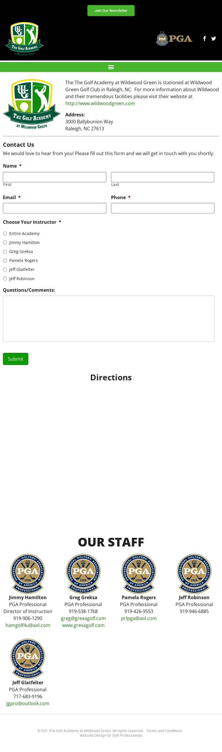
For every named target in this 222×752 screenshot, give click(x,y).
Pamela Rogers (23, 260)
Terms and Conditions (164, 730)
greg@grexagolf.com (83, 618)
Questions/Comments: (29, 290)
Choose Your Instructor (32, 222)
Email (12, 198)
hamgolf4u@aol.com (27, 625)
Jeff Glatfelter (22, 269)
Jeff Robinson (22, 278)
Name (12, 166)
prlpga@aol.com (139, 618)
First (7, 184)
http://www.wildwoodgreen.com (100, 103)
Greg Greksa (21, 251)
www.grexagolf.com (83, 625)
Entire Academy (24, 233)
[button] (111, 67)
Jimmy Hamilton (24, 242)
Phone (121, 198)
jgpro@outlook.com (27, 703)
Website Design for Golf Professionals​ (111, 735)
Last (115, 184)
